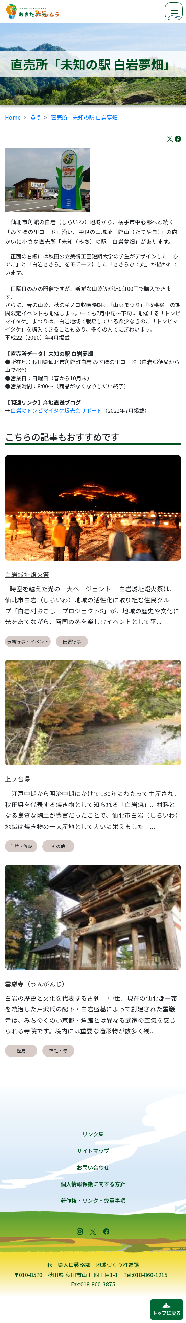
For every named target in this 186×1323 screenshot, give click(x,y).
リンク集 (93, 1134)
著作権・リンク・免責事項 (93, 1200)
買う (35, 117)
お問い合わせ (93, 1167)
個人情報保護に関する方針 (93, 1184)
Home (13, 117)
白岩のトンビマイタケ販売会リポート (56, 410)
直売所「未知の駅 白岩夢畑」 (87, 117)
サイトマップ (93, 1151)
